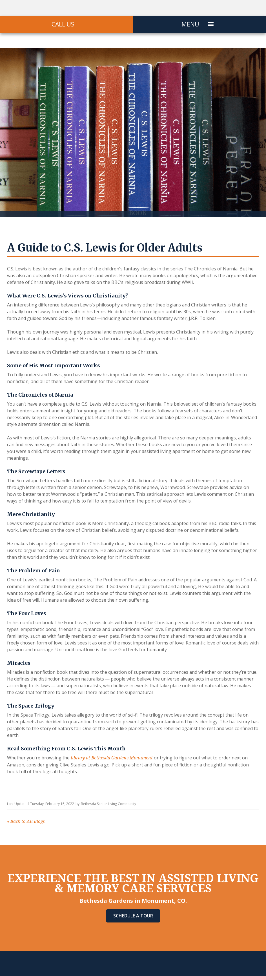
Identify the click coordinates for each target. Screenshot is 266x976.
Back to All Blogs (26, 821)
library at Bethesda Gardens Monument (112, 758)
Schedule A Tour (133, 916)
